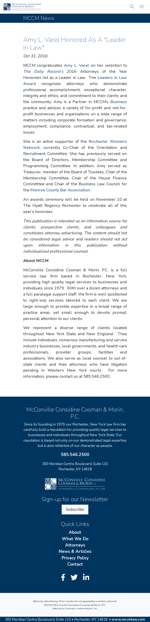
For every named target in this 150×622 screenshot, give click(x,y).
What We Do (75, 539)
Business (118, 102)
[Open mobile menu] (142, 7)
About (75, 532)
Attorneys (75, 545)
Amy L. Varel (76, 65)
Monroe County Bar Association (60, 190)
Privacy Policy (75, 558)
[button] (132, 7)
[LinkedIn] (86, 577)
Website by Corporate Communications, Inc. (75, 608)
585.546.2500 (75, 454)
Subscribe (75, 509)
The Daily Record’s (43, 71)
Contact (75, 564)
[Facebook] (64, 577)
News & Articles (75, 551)
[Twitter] (75, 577)
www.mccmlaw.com (128, 619)
